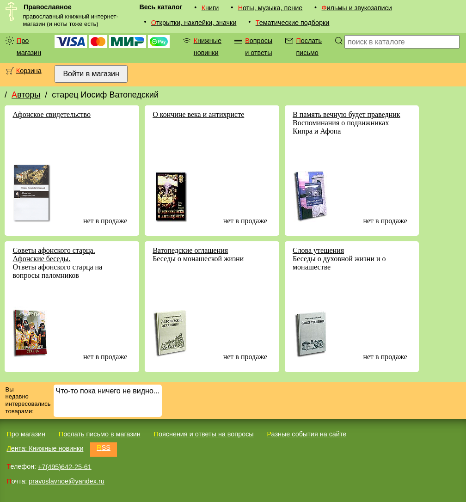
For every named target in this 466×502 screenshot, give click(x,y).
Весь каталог (160, 7)
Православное (48, 7)
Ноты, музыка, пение (270, 8)
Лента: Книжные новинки (44, 448)
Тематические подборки (293, 22)
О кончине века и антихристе (198, 114)
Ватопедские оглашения (190, 250)
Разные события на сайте (306, 434)
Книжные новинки (207, 46)
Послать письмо (309, 46)
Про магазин (29, 46)
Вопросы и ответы (258, 46)
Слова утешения (318, 250)
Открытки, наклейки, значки (194, 22)
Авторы (26, 94)
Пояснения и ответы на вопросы (204, 434)
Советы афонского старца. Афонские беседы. (53, 254)
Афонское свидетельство (51, 114)
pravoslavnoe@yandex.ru (66, 481)
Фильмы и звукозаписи (357, 8)
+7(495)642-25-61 (65, 466)
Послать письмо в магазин (100, 434)
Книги (210, 8)
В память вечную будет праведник (346, 114)
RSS (103, 447)
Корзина (29, 70)
